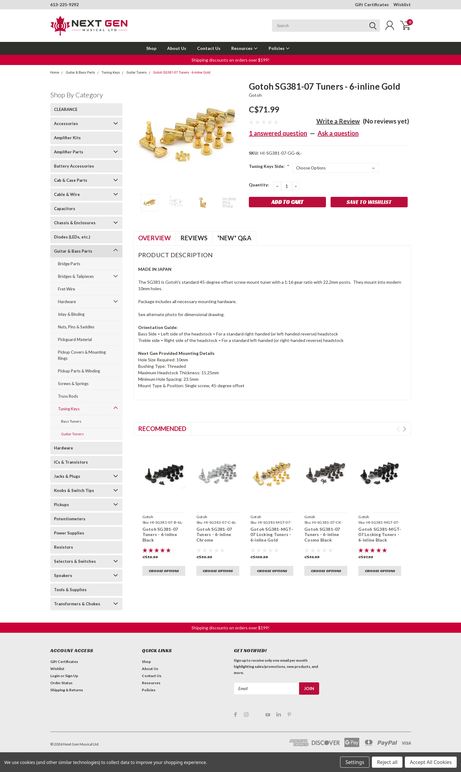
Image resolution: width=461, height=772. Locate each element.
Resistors (63, 547)
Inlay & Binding (71, 314)
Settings (354, 762)
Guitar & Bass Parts (80, 73)
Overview (154, 238)
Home (55, 73)
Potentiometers (69, 518)
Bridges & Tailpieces (76, 276)
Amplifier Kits (67, 137)
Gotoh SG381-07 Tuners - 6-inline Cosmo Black (322, 534)
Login (55, 675)
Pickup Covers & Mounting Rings (82, 355)
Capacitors (64, 208)
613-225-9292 (64, 4)
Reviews (194, 238)
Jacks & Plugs (67, 476)
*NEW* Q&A (234, 238)
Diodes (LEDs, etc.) (72, 236)
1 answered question (278, 133)
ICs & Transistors (71, 462)
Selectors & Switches (75, 561)
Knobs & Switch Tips (74, 490)
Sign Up (71, 675)
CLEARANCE (65, 109)
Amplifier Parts (68, 151)
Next (404, 429)
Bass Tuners (71, 421)
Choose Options (163, 570)
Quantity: (259, 184)
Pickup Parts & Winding (79, 370)
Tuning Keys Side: (269, 166)
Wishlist (402, 4)
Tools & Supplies (70, 589)
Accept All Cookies (431, 762)
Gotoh (255, 95)
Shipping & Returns (66, 690)
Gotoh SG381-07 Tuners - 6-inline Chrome (214, 534)
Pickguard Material (75, 339)
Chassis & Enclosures (75, 222)
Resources (244, 48)
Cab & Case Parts (70, 180)
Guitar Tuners (136, 73)
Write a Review (338, 121)
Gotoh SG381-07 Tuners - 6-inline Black (160, 534)
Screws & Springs (73, 383)
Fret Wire (66, 288)
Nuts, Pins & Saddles (76, 326)
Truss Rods (68, 396)
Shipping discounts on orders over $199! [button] (230, 60)
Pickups (61, 504)
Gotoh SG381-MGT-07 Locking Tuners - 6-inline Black (379, 534)
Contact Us (208, 48)
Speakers (63, 575)
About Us (176, 48)
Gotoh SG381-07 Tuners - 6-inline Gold (181, 73)
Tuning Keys (110, 73)
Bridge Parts (69, 263)
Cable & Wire (67, 194)
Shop (151, 48)
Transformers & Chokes (77, 603)
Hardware (67, 301)
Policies (279, 48)
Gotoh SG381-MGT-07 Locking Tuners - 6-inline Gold (271, 534)
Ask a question (338, 133)
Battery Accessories (74, 166)
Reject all (387, 762)
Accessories (66, 123)
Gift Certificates (372, 4)
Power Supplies (69, 532)
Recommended (162, 428)
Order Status (61, 683)
